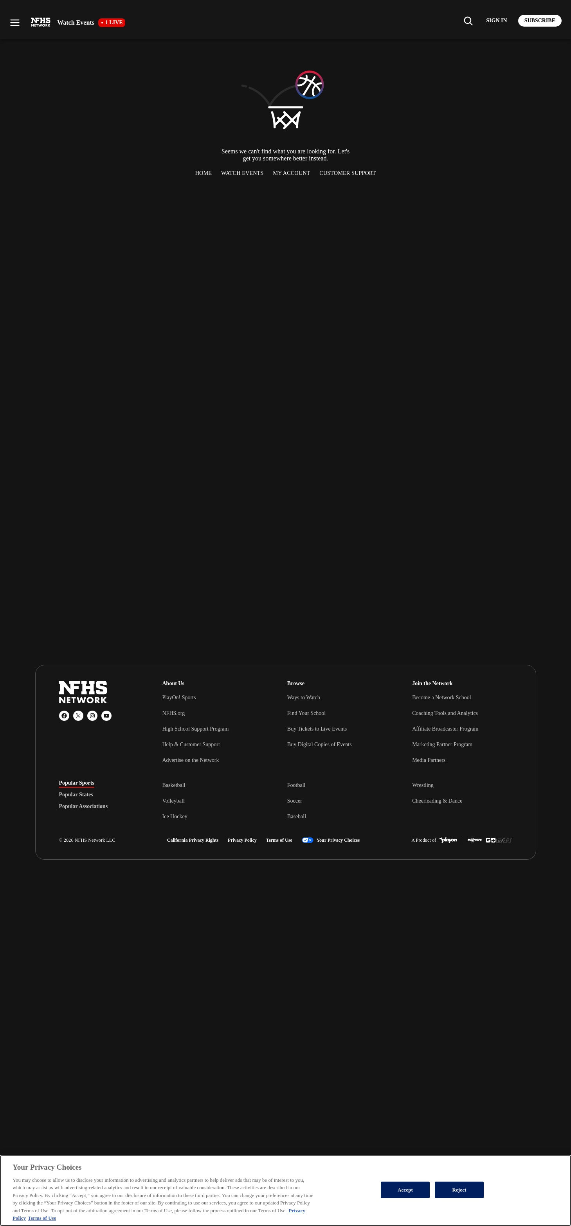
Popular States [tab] (76, 795)
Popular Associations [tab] (83, 806)
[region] (285, 1190)
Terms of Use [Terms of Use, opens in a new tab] (42, 1218)
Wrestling (423, 785)
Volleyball (173, 801)
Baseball (296, 816)
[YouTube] (106, 716)
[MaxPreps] (475, 840)
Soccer (294, 801)
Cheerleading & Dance (437, 801)
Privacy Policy (242, 840)
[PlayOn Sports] (448, 840)
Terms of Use (279, 840)
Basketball (174, 785)
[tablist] (98, 794)
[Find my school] (468, 21)
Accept (405, 1190)
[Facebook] (64, 716)
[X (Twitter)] (78, 716)
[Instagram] (92, 716)
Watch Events (242, 173)
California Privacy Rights (192, 840)
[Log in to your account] (496, 21)
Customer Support (347, 173)
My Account (291, 173)
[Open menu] (15, 23)
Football (296, 785)
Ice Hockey (174, 816)
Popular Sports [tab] (76, 783)
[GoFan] (499, 840)
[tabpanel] (337, 800)
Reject (459, 1190)
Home (203, 173)
